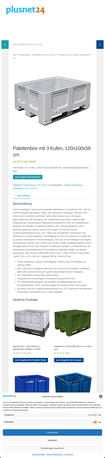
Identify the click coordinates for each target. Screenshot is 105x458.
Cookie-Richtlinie (38, 454)
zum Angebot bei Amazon (27, 177)
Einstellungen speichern (52, 448)
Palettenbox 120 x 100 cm (25, 188)
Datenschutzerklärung (54, 454)
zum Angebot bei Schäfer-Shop (30, 360)
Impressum (68, 454)
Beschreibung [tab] (21, 196)
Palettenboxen (25, 55)
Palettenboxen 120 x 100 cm (27, 44)
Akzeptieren (52, 432)
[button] (100, 396)
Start (15, 55)
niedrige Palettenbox (73, 185)
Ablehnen (52, 440)
